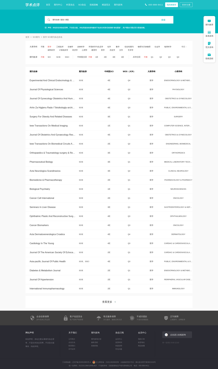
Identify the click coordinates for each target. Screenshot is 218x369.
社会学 (157, 47)
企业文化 (72, 342)
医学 (49, 47)
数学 (118, 47)
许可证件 (72, 349)
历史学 (112, 50)
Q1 (152, 57)
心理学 (84, 50)
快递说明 (118, 346)
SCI (49, 57)
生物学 (70, 47)
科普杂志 (70, 4)
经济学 (75, 50)
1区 (96, 57)
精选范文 (106, 4)
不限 (42, 47)
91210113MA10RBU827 (88, 366)
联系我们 (72, 346)
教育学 (94, 50)
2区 (105, 57)
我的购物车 (171, 5)
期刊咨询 (118, 4)
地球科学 (167, 47)
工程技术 (60, 47)
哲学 (103, 50)
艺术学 (130, 50)
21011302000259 (112, 362)
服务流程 (94, 342)
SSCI (67, 57)
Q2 (160, 57)
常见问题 (118, 349)
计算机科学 (63, 50)
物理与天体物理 (144, 47)
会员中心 (118, 339)
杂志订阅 (119, 332)
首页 (48, 4)
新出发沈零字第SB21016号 (146, 362)
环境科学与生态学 (96, 47)
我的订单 (141, 339)
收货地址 (141, 342)
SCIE (58, 57)
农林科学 (81, 47)
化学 (109, 47)
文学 (121, 50)
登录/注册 (186, 5)
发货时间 (118, 342)
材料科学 (51, 50)
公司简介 (72, 339)
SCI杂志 (82, 4)
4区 (122, 57)
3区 (114, 57)
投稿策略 (94, 4)
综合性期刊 (129, 47)
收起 (184, 47)
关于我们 (73, 332)
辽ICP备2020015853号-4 (81, 362)
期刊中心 (58, 4)
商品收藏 (141, 346)
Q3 (169, 57)
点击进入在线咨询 (178, 335)
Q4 (178, 57)
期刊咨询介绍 (96, 339)
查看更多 (109, 301)
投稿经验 (94, 346)
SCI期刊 (36, 37)
